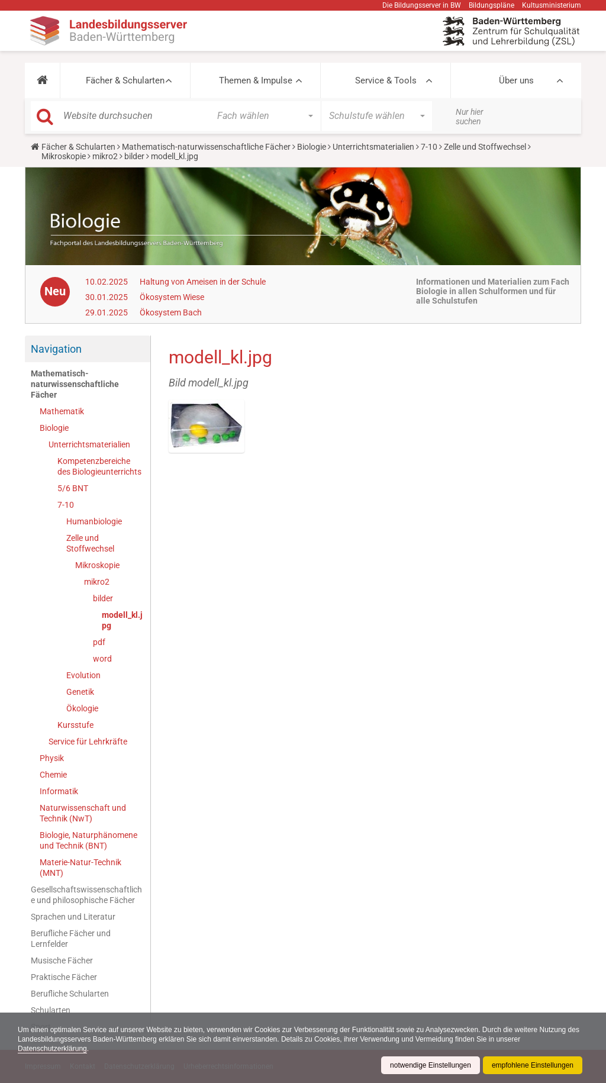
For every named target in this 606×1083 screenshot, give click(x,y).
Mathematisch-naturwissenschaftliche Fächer (206, 147)
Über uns (516, 80)
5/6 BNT (72, 488)
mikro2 (105, 156)
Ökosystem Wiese (172, 297)
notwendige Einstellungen (430, 1065)
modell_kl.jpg (122, 620)
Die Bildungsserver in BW (421, 5)
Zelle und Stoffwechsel (485, 147)
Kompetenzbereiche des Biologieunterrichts (99, 466)
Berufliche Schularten (70, 993)
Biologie (311, 147)
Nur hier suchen (469, 116)
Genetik (80, 692)
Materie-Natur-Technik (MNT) (80, 868)
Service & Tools (386, 80)
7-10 (429, 147)
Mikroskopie (63, 156)
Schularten (50, 1010)
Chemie (53, 774)
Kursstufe (75, 725)
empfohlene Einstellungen (532, 1065)
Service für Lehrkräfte (88, 741)
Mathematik (62, 411)
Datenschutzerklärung (52, 1049)
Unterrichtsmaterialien (373, 147)
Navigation (56, 349)
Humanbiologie (94, 521)
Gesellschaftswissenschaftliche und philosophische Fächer (86, 895)
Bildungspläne (491, 5)
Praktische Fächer (64, 977)
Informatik (59, 791)
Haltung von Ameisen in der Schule (203, 281)
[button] (42, 80)
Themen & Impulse (255, 80)
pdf (99, 642)
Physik (52, 758)
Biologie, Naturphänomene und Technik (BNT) (88, 840)
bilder (134, 156)
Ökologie (82, 708)
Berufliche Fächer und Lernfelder (71, 939)
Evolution (83, 675)
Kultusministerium (551, 5)
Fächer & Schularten (125, 80)
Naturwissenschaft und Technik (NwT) (83, 813)
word (102, 658)
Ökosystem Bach (171, 312)
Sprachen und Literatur (73, 916)
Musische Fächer (62, 960)
